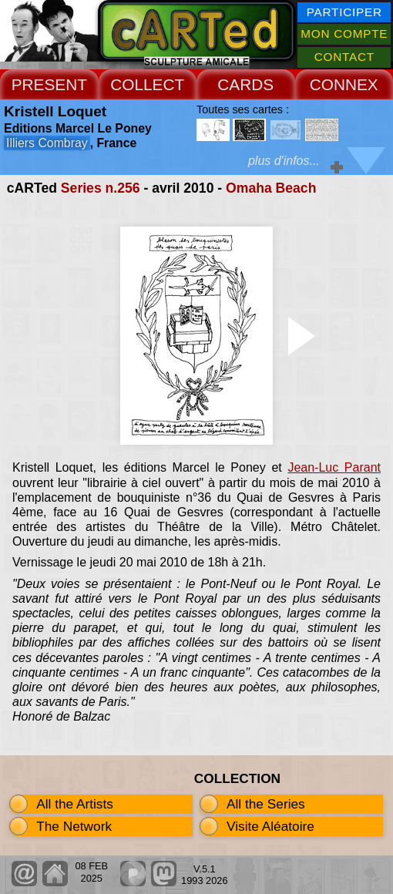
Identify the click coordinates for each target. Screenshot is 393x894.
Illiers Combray (47, 143)
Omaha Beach (271, 188)
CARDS (245, 84)
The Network (74, 826)
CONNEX (344, 84)
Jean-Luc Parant (334, 467)
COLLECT (147, 84)
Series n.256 (100, 188)
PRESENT (49, 84)
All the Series (266, 804)
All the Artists (74, 804)
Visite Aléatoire (270, 826)
